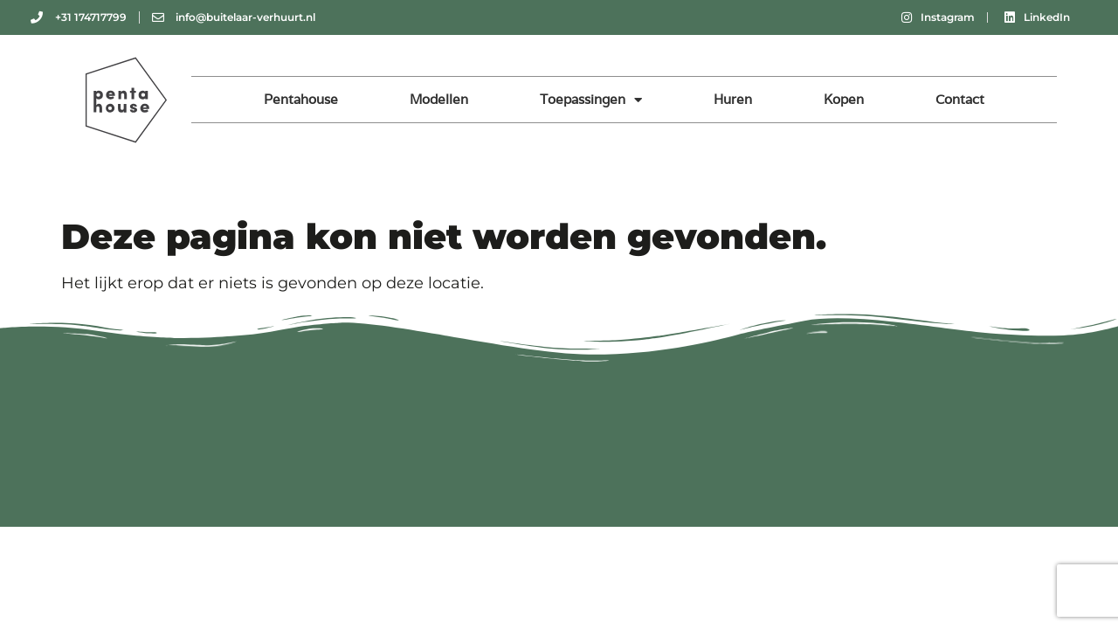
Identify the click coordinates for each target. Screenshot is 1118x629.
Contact (959, 99)
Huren (733, 99)
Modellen (439, 99)
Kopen (844, 99)
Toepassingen (591, 100)
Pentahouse (301, 99)
